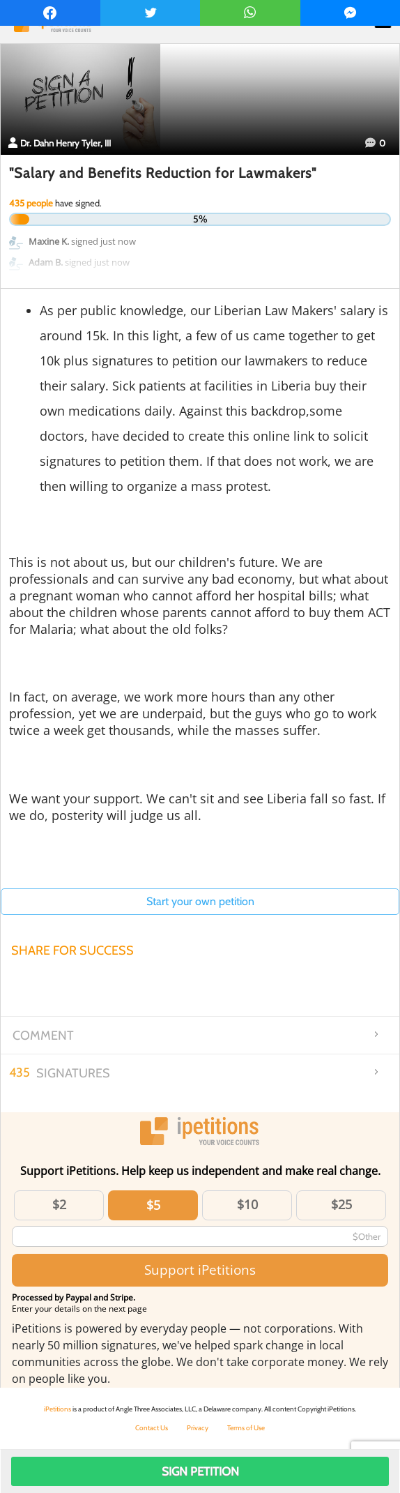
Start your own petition (200, 901)
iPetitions (57, 1409)
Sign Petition (200, 1471)
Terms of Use (246, 1427)
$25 (341, 1204)
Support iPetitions (200, 1269)
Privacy (197, 1427)
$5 (153, 1205)
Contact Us (151, 1427)
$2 (59, 1204)
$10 (247, 1204)
